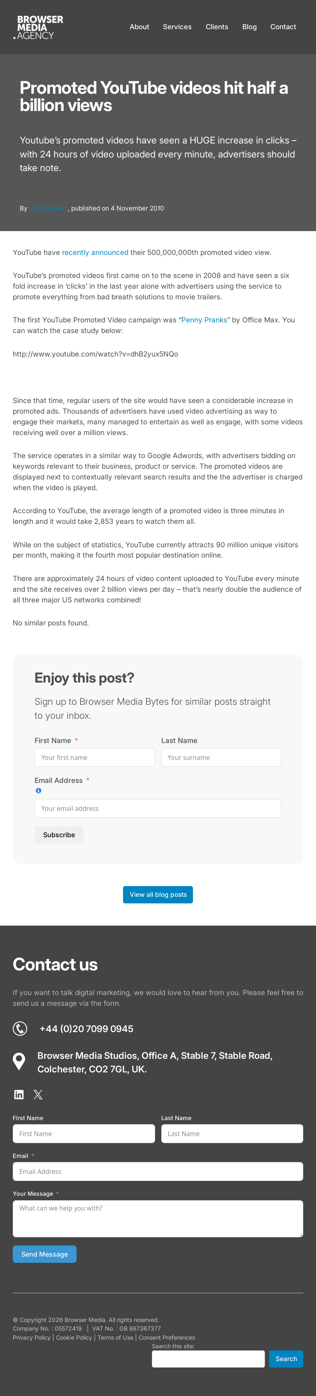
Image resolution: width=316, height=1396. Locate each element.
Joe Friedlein (48, 208)
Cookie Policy (74, 1337)
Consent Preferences (167, 1337)
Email (20, 1155)
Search (286, 1359)
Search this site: (173, 1346)
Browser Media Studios (87, 1055)
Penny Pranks (204, 319)
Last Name (179, 740)
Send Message (44, 1254)
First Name (53, 740)
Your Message (33, 1193)
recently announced (95, 252)
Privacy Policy (32, 1337)
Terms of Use (115, 1337)
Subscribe (59, 835)
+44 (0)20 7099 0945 (86, 1028)
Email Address (59, 780)
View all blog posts (158, 894)
